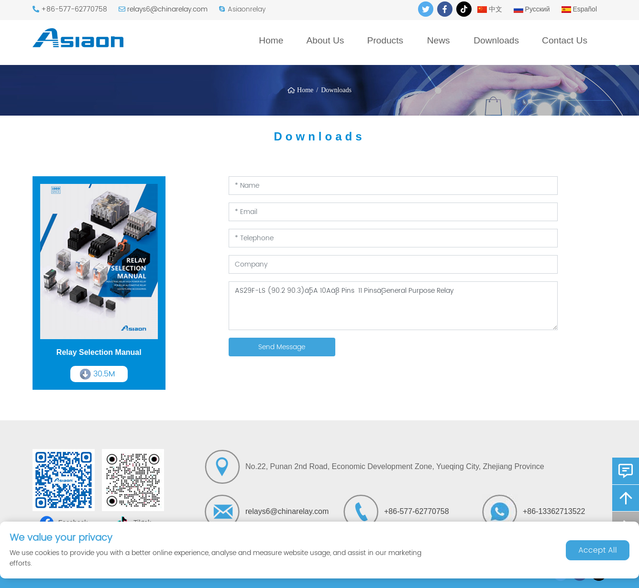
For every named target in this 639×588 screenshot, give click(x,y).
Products (385, 40)
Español (579, 9)
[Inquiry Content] (393, 305)
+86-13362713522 (554, 511)
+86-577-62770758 (74, 9)
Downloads (496, 40)
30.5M (104, 374)
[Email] (393, 212)
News (438, 40)
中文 (489, 9)
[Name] (393, 185)
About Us (325, 40)
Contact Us (564, 40)
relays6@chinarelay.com (167, 9)
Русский (532, 9)
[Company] (393, 264)
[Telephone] (393, 238)
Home (271, 40)
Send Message (281, 347)
